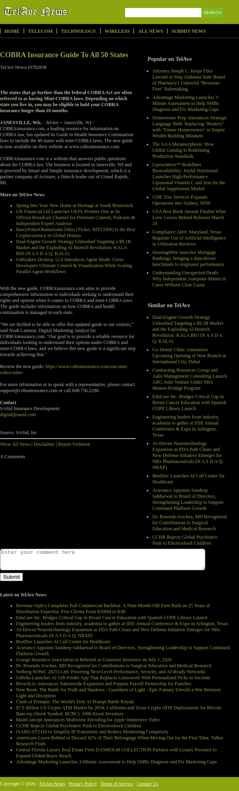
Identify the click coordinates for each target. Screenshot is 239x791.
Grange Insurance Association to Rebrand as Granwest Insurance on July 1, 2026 (94, 659)
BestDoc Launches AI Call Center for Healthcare (63, 641)
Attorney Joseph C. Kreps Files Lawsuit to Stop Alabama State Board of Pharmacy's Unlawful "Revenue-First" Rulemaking (188, 80)
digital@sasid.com (18, 414)
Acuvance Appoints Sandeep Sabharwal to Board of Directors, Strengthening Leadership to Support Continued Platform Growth (187, 499)
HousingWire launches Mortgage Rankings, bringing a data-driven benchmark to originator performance (188, 258)
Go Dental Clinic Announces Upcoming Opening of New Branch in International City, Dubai (189, 355)
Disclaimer (44, 444)
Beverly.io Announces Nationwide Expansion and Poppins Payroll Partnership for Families (103, 683)
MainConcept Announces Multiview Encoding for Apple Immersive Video (88, 720)
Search (213, 21)
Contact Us (147, 784)
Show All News (15, 444)
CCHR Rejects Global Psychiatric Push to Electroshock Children (185, 540)
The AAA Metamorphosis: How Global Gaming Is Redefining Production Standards (183, 150)
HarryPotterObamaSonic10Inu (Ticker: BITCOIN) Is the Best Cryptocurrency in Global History (75, 232)
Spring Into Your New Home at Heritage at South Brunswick (74, 205)
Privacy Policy (83, 784)
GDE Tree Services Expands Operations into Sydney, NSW (181, 200)
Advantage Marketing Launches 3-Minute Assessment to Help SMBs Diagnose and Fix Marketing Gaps (185, 103)
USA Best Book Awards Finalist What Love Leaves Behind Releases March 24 (189, 217)
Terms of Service (116, 784)
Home (12, 31)
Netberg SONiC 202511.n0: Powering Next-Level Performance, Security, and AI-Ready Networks (110, 671)
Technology (78, 31)
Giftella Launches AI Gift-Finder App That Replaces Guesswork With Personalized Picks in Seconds (113, 677)
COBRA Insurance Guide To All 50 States (64, 55)
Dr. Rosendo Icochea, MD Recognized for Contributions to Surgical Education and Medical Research (189, 522)
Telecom (40, 31)
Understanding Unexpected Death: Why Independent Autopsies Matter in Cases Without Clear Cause (189, 279)
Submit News (189, 31)
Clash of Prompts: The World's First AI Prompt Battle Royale (75, 701)
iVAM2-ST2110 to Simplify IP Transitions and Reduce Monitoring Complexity (92, 732)
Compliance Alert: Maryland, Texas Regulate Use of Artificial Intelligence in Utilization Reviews (189, 238)
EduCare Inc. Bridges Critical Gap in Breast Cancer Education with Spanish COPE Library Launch (189, 402)
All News (150, 31)
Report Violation (74, 444)
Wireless (117, 31)
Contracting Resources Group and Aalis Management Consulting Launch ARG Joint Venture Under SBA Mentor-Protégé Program (189, 379)
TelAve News (59, 11)
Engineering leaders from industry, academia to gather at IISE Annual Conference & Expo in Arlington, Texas (185, 426)
